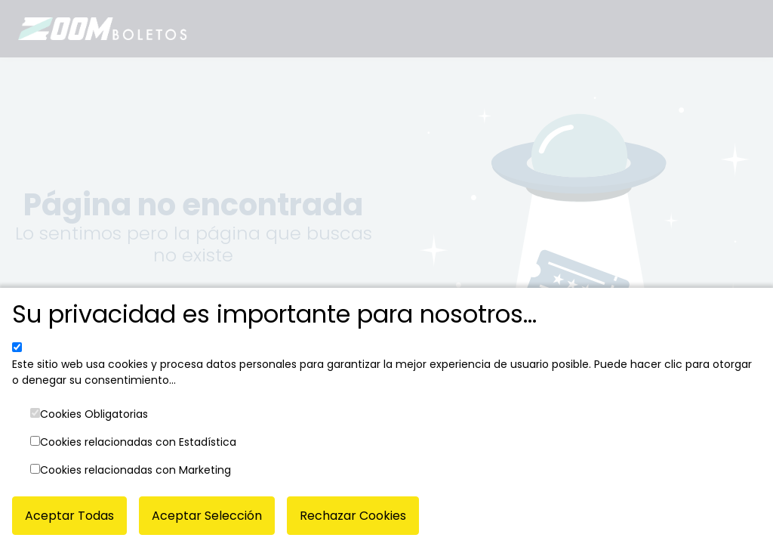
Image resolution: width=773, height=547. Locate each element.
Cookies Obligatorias (94, 414)
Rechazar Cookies (353, 515)
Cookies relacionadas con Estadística (138, 442)
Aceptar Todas (69, 515)
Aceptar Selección (207, 515)
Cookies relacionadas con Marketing (135, 469)
